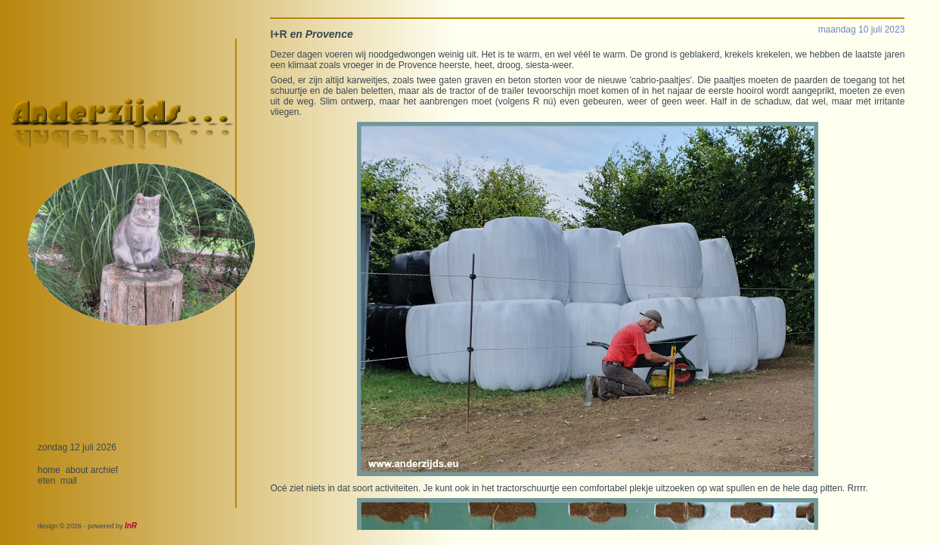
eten (46, 480)
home (49, 470)
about (76, 470)
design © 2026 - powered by (87, 526)
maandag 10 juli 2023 (861, 29)
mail (68, 480)
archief (104, 470)
